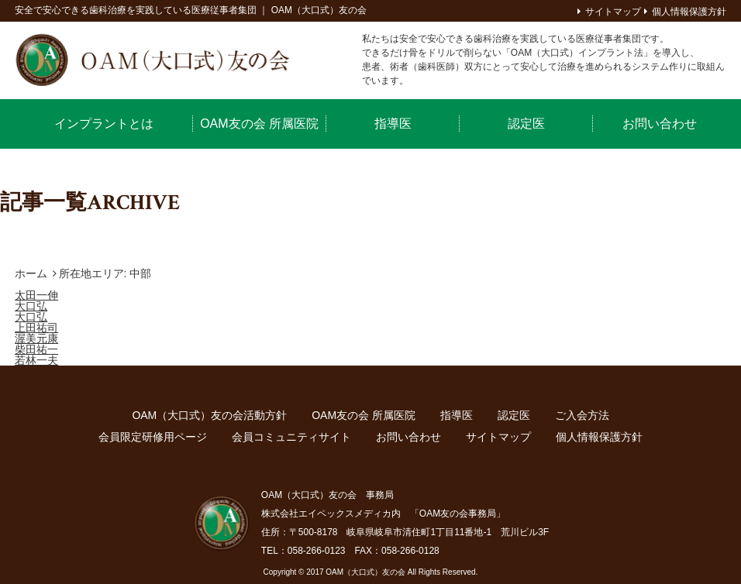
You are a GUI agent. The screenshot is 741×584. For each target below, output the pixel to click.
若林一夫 (36, 360)
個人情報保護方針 (689, 11)
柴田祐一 (36, 349)
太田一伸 (36, 295)
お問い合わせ (659, 123)
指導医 (393, 123)
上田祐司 (36, 327)
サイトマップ (613, 11)
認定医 (526, 123)
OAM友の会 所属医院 (259, 123)
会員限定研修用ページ (152, 437)
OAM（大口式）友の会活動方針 (209, 415)
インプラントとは (103, 123)
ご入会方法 (582, 415)
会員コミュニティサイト (291, 437)
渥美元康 (36, 338)
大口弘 (31, 306)
